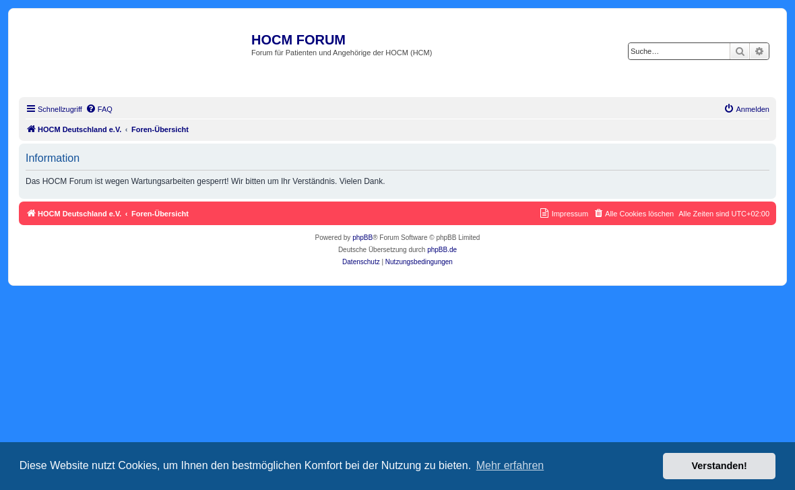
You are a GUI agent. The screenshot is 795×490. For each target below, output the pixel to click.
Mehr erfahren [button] (510, 465)
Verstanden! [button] (719, 465)
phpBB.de (442, 249)
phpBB (362, 237)
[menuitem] (99, 109)
